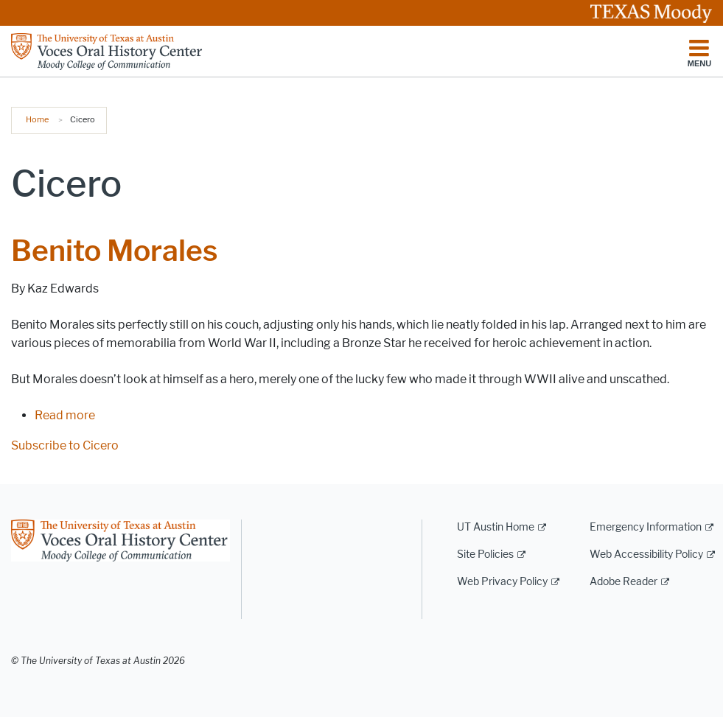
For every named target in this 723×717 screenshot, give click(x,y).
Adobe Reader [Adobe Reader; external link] (623, 582)
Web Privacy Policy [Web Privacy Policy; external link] (502, 582)
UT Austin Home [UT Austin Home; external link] (495, 527)
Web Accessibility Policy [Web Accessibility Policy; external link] (646, 554)
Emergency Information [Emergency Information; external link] (646, 527)
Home (37, 119)
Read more (65, 415)
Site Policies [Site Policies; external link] (485, 554)
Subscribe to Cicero (65, 445)
